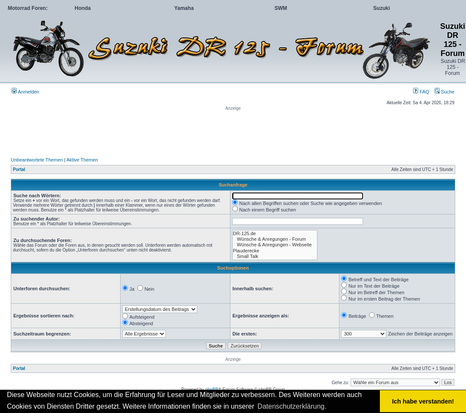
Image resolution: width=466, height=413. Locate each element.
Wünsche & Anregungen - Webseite (275, 245)
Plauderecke (275, 251)
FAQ (421, 91)
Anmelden (25, 91)
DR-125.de (275, 233)
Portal (19, 169)
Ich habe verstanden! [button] (423, 401)
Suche (444, 91)
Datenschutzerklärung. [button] (292, 406)
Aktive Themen (82, 159)
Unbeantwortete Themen (37, 159)
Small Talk (275, 256)
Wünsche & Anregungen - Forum (275, 239)
